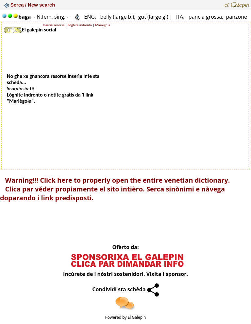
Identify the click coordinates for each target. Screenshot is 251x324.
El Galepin (137, 317)
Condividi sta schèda (125, 289)
